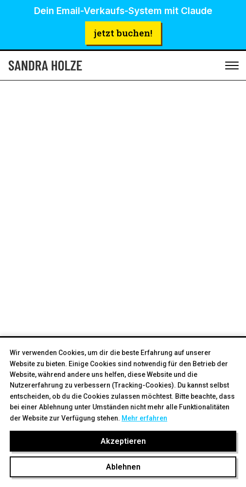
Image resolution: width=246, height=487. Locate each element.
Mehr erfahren (144, 418)
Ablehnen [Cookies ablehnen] (123, 466)
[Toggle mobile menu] (232, 66)
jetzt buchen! (123, 33)
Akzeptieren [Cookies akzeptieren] (123, 441)
